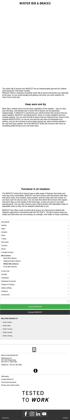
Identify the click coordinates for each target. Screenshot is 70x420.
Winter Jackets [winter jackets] (7, 322)
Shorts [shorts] (3, 249)
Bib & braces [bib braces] (6, 256)
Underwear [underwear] (5, 278)
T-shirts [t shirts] (3, 239)
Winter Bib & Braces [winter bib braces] (10, 264)
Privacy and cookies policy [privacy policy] (10, 385)
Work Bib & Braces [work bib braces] (10, 258)
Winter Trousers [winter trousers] (8, 329)
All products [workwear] (5, 222)
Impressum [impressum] (5, 418)
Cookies (65, 418)
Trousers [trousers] (4, 245)
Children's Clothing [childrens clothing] (7, 284)
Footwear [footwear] (4, 291)
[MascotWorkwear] (26, 414)
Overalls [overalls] (4, 274)
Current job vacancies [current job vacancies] (8, 382)
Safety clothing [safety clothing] (6, 288)
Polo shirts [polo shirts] (4, 242)
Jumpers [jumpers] (4, 232)
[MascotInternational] (44, 414)
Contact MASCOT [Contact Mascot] (35, 312)
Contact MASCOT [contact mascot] (7, 379)
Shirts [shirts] (3, 235)
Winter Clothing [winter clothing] (7, 336)
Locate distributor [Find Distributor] (35, 307)
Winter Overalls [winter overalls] (7, 332)
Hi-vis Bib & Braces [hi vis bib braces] (10, 267)
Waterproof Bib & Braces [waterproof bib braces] (12, 261)
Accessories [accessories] (5, 295)
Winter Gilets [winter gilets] (7, 325)
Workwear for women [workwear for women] (8, 281)
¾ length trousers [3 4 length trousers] (7, 252)
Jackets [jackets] (3, 225)
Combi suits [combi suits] (5, 271)
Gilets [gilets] (3, 229)
